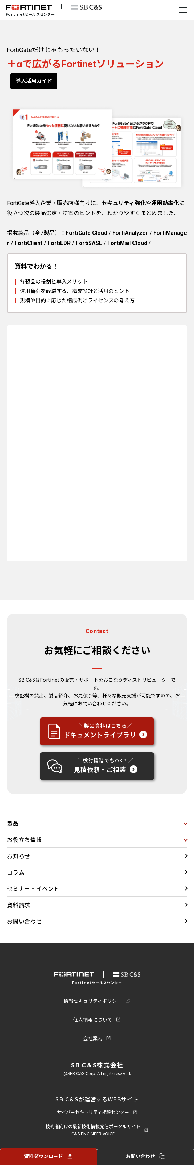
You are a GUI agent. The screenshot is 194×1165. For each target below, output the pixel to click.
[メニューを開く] (183, 10)
